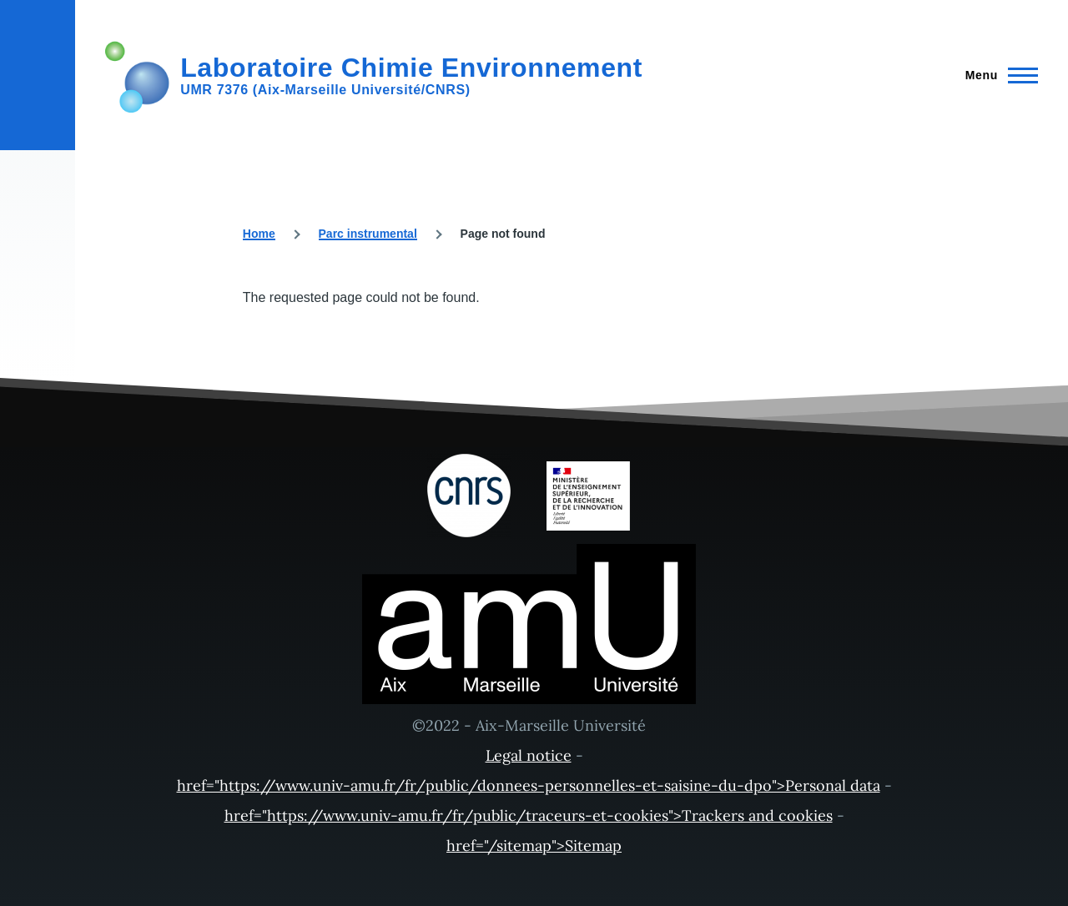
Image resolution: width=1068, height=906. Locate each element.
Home (259, 233)
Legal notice (529, 755)
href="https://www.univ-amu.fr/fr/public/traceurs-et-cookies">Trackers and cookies (528, 815)
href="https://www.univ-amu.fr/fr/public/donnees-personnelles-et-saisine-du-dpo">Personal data (528, 785)
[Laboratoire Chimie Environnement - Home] (373, 75)
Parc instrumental (368, 233)
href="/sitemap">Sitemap (534, 845)
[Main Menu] (996, 75)
